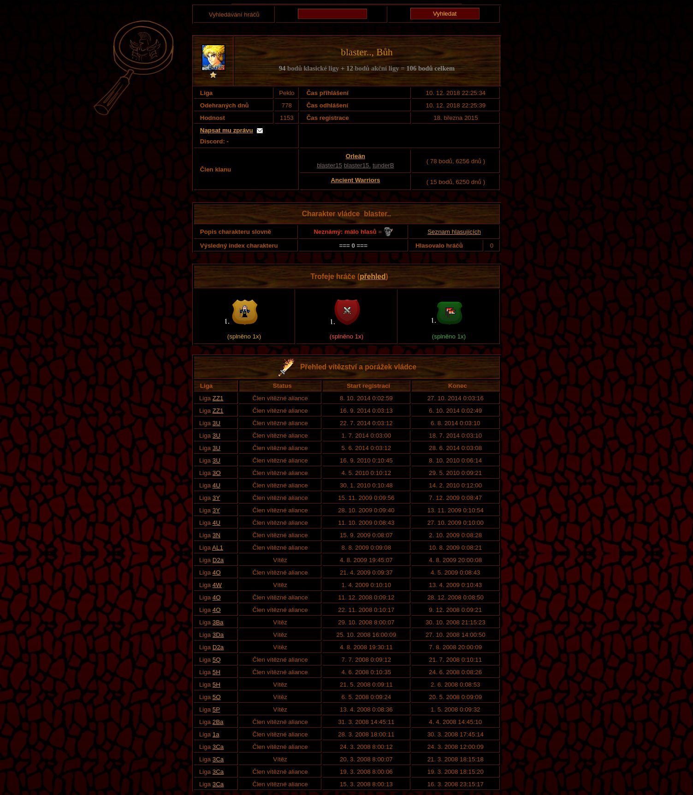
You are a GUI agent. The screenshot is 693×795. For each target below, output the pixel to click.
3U (216, 423)
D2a (218, 560)
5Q (217, 659)
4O (217, 572)
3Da (218, 634)
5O (217, 697)
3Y (216, 497)
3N (216, 535)
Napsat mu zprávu (226, 130)
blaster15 (329, 165)
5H (216, 672)
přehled (372, 276)
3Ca (218, 746)
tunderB (383, 165)
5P (216, 709)
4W (217, 584)
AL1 (217, 547)
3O (217, 472)
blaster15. (357, 165)
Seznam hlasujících (454, 231)
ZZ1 (218, 398)
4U (216, 485)
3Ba (218, 622)
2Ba (218, 721)
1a (216, 734)
